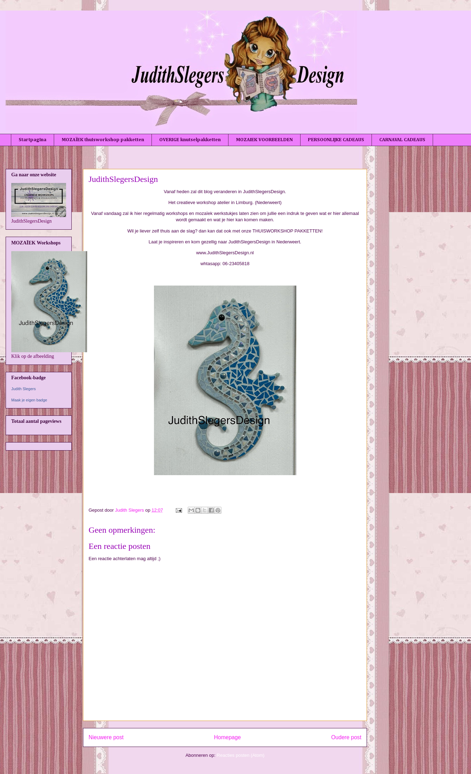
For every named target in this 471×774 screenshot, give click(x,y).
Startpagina (32, 139)
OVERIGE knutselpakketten (190, 139)
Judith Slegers (23, 389)
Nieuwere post (106, 737)
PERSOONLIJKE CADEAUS (336, 139)
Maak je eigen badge (29, 400)
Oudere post (346, 737)
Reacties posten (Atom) (241, 755)
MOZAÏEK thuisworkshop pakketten (103, 139)
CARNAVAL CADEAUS (402, 139)
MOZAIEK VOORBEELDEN (264, 139)
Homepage (227, 737)
